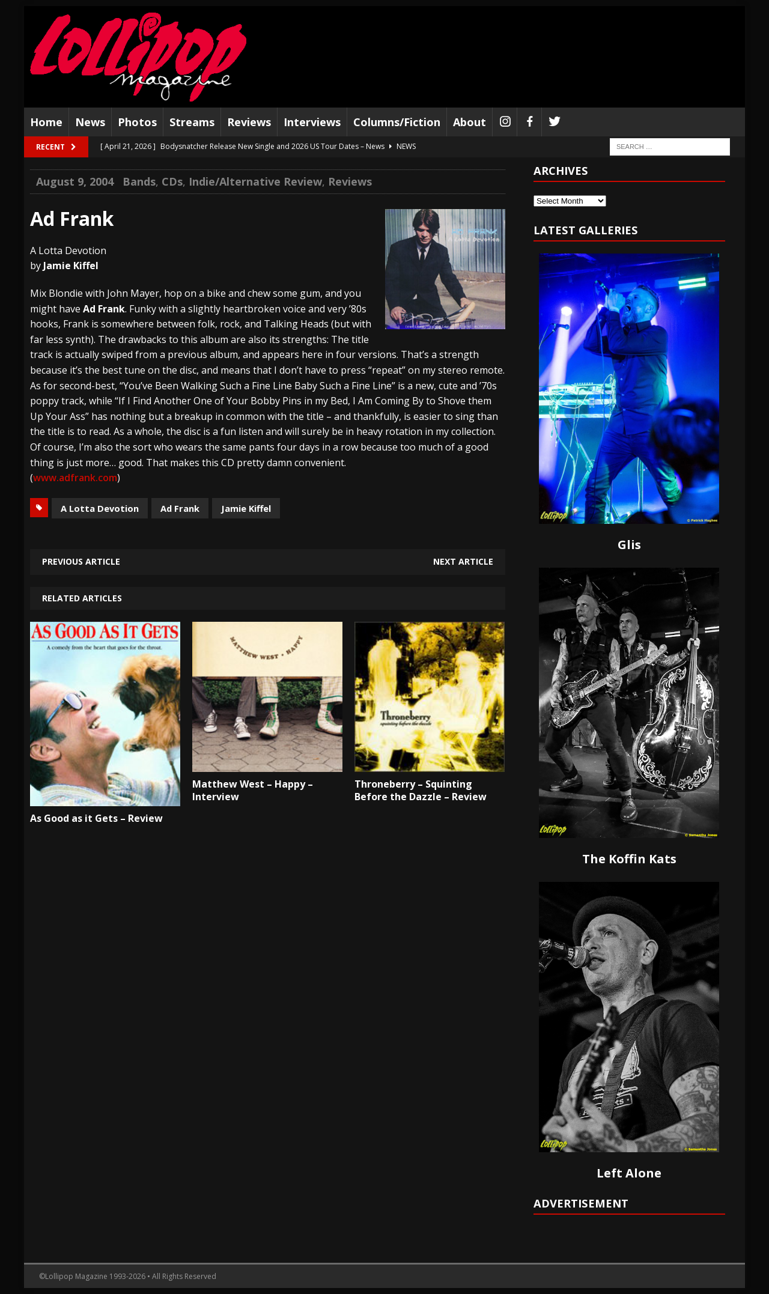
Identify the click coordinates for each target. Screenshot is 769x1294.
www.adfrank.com (75, 477)
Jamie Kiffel (246, 508)
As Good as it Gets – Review (96, 818)
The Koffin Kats (629, 859)
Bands (139, 181)
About (469, 122)
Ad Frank (179, 508)
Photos (137, 122)
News (90, 122)
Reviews (249, 122)
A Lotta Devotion (100, 508)
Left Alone (629, 1173)
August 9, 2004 (75, 181)
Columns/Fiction (396, 122)
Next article (463, 561)
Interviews (312, 122)
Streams (191, 122)
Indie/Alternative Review (255, 181)
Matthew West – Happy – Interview (252, 790)
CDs (172, 181)
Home (46, 122)
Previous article (81, 561)
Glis (629, 544)
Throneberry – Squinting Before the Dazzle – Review (420, 790)
